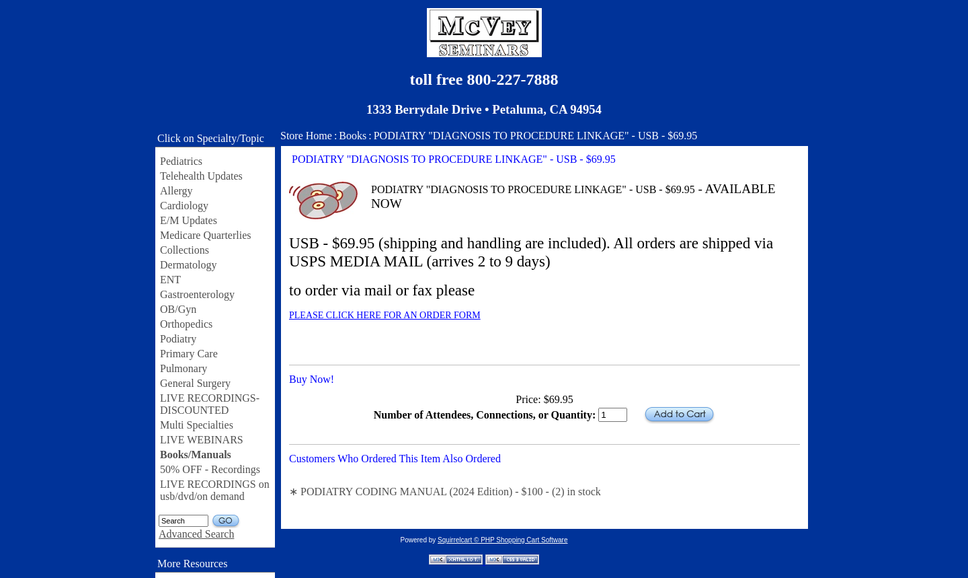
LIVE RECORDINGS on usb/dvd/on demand (215, 490)
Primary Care (189, 353)
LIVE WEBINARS (201, 439)
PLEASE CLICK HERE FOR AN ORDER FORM (385, 315)
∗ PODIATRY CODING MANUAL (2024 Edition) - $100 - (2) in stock (445, 491)
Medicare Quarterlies (205, 235)
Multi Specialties (196, 425)
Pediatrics (181, 161)
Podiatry (178, 339)
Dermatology (188, 264)
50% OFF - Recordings (210, 469)
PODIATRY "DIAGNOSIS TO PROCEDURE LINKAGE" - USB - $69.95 (536, 135)
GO (226, 521)
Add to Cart (679, 415)
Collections (184, 250)
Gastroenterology (197, 294)
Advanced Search (196, 534)
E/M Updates (188, 220)
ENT (170, 279)
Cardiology (184, 205)
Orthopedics (186, 324)
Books (352, 135)
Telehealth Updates (201, 176)
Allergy (176, 190)
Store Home (306, 135)
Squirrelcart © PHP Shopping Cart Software (502, 540)
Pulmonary (183, 368)
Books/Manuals (195, 454)
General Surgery (195, 383)
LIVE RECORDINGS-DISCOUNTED (209, 404)
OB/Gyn (178, 309)
